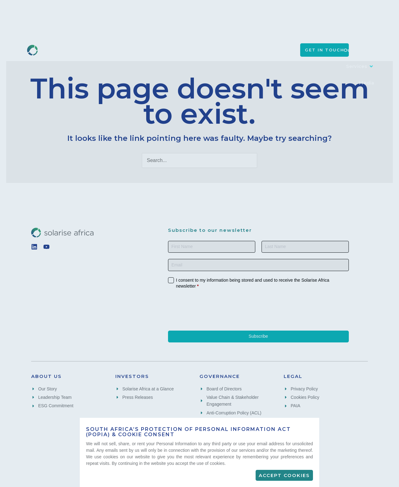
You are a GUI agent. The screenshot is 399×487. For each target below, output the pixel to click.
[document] (199, 243)
